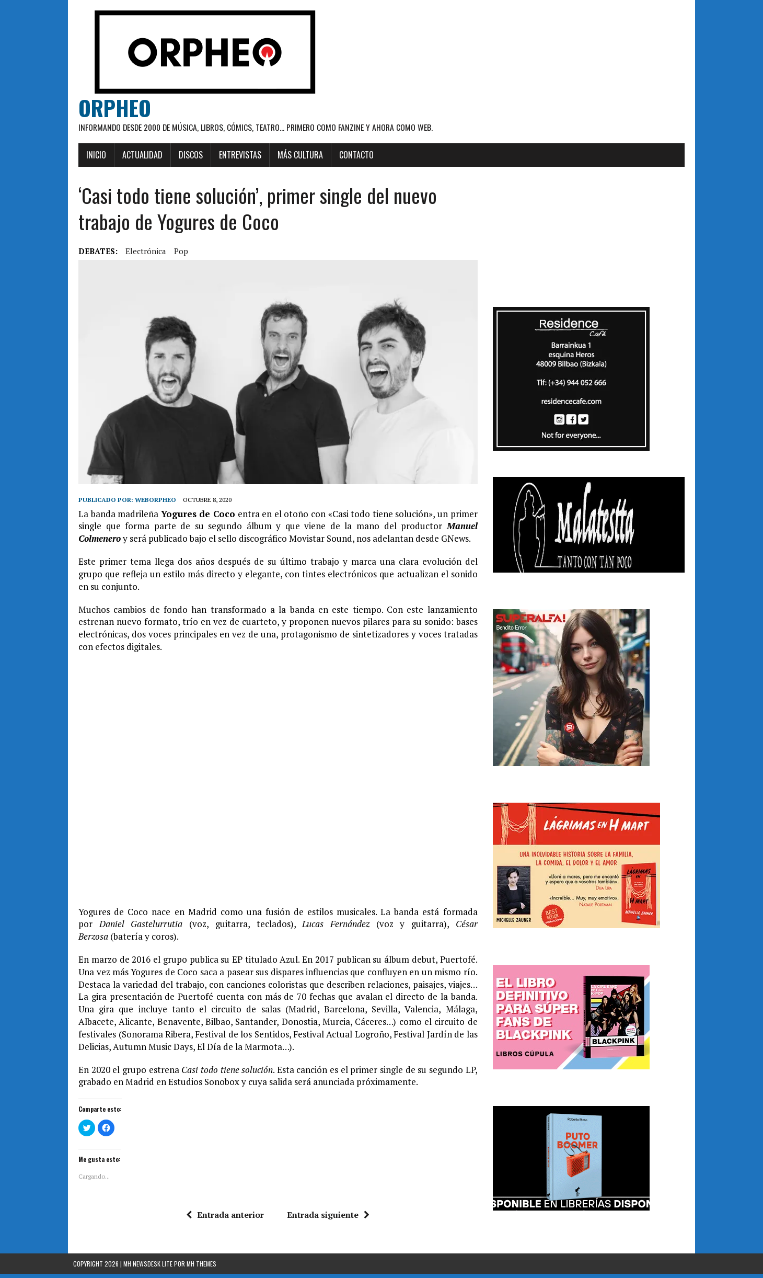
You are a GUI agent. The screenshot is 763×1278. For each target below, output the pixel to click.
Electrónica (140, 251)
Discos (186, 155)
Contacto (351, 155)
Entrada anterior (223, 1219)
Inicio (91, 155)
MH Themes (201, 1267)
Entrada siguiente (326, 1219)
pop (176, 251)
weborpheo (150, 504)
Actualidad (137, 155)
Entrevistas (235, 155)
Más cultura (295, 155)
